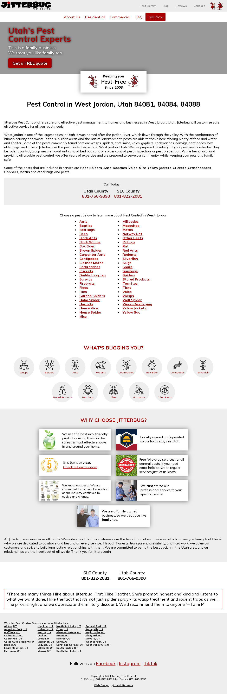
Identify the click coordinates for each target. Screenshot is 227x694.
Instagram (130, 663)
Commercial (120, 17)
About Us (72, 17)
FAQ (139, 17)
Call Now (155, 17)
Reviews (181, 5)
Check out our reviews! (80, 467)
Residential (95, 17)
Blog (166, 5)
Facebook (106, 663)
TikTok (150, 663)
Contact (199, 5)
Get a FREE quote (30, 63)
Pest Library (148, 5)
